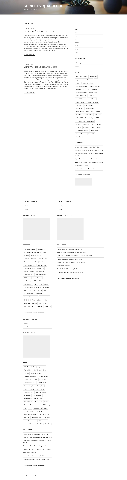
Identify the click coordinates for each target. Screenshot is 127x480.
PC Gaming (98, 115)
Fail (88, 89)
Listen (76, 49)
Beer (96, 80)
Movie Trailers (80, 111)
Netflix (98, 111)
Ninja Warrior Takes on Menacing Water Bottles (89, 162)
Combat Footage (95, 86)
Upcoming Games (88, 127)
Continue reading (29, 55)
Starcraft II (90, 121)
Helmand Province (92, 102)
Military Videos (90, 108)
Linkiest (77, 66)
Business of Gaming (81, 86)
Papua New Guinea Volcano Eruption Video (87, 159)
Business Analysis (87, 83)
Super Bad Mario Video (81, 165)
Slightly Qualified (43, 6)
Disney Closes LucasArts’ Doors (40, 66)
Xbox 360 (91, 134)
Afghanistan (93, 76)
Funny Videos (92, 99)
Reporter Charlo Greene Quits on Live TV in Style (89, 150)
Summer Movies (96, 124)
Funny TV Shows (80, 99)
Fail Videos (94, 89)
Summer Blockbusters (82, 124)
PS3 (77, 118)
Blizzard (78, 83)
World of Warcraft (81, 134)
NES (92, 111)
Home (76, 29)
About (76, 52)
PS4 (81, 118)
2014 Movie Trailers (81, 76)
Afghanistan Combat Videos (84, 80)
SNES (97, 118)
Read (76, 46)
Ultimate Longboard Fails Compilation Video (36, 459)
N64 (87, 111)
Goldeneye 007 (80, 102)
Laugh (76, 39)
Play (76, 36)
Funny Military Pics (81, 95)
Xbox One (78, 137)
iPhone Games (88, 105)
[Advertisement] (83, 182)
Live (76, 32)
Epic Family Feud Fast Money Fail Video (86, 169)
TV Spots (78, 127)
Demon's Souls (80, 89)
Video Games (94, 130)
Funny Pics (92, 95)
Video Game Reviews (82, 130)
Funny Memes (93, 92)
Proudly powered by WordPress (32, 476)
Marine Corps (80, 108)
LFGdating (78, 63)
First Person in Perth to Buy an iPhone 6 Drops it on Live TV (74, 255)
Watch (77, 42)
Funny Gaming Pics (81, 92)
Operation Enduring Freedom (84, 115)
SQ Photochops (80, 121)
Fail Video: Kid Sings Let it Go (38, 31)
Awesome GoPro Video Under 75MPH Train (87, 147)
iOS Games (79, 105)
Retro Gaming (89, 118)
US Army (98, 127)
